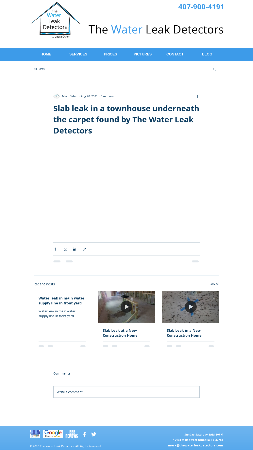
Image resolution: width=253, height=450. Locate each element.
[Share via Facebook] (55, 249)
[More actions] (197, 96)
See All (215, 283)
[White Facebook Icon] (84, 434)
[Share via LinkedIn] (74, 249)
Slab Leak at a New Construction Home (120, 333)
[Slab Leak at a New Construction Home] (126, 307)
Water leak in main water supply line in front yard (61, 301)
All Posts (39, 69)
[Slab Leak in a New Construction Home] (190, 307)
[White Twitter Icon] (93, 434)
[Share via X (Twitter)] (65, 249)
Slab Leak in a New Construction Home (184, 333)
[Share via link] (84, 249)
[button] (214, 69)
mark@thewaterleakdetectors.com (195, 445)
